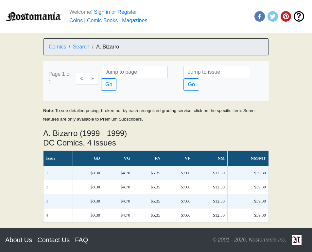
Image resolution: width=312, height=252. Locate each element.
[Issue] (216, 72)
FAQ (81, 239)
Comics (57, 46)
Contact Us (53, 239)
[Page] (134, 72)
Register (127, 12)
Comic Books (102, 20)
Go (108, 84)
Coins (76, 20)
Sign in (102, 12)
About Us (18, 239)
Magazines (134, 20)
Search (81, 46)
